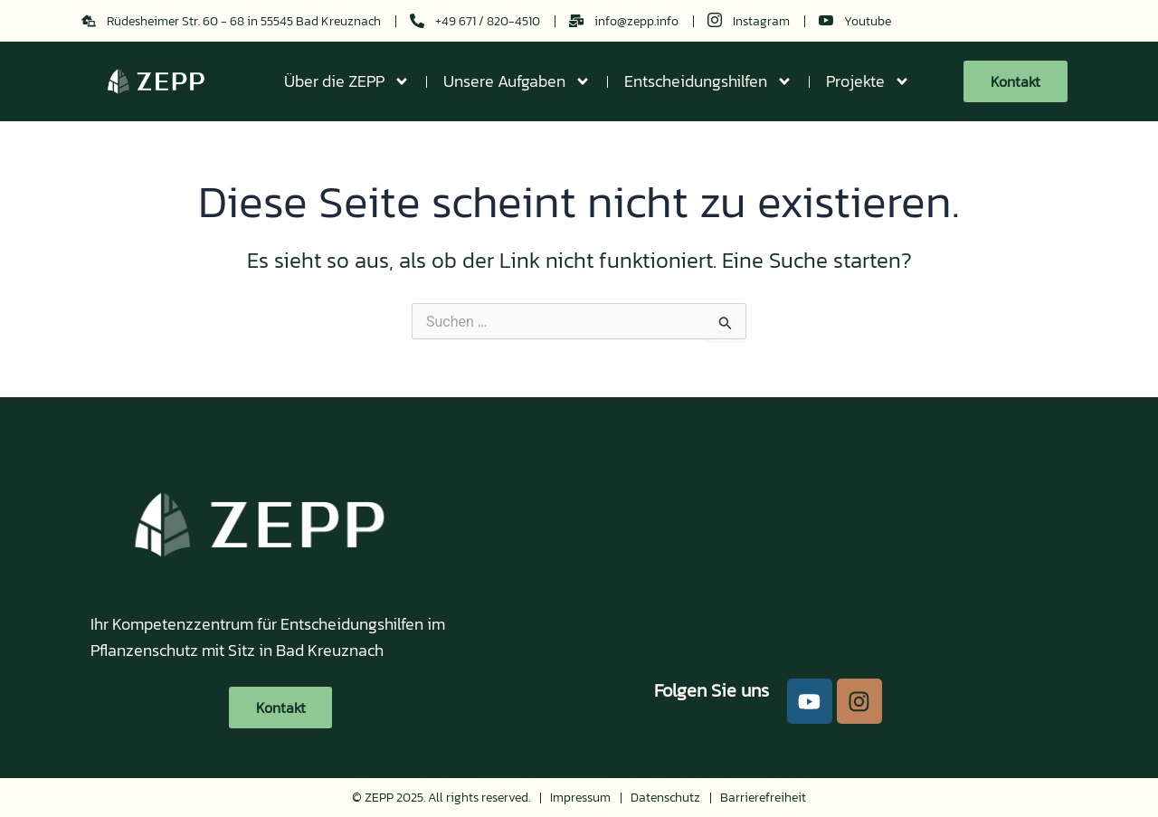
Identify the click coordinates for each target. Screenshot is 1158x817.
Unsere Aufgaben (517, 81)
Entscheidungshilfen (708, 81)
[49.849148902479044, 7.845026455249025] (778, 542)
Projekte (868, 81)
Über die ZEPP (347, 81)
